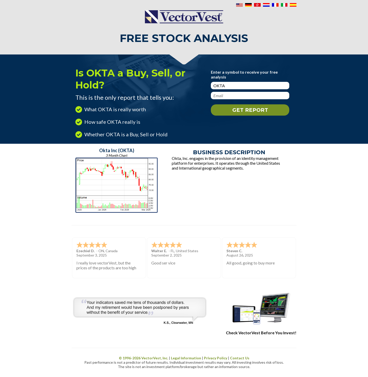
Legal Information (186, 358)
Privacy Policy (215, 358)
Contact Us (239, 358)
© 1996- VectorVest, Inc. (143, 358)
